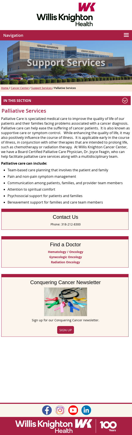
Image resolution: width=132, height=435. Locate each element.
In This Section (17, 100)
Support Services (41, 88)
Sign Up (65, 330)
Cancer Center (20, 88)
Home (5, 88)
